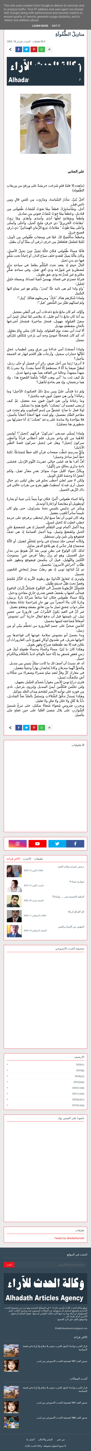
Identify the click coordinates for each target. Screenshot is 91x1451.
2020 (78, 1099)
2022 (78, 1088)
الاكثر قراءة (13, 858)
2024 (79, 1076)
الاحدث (27, 858)
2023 (79, 1082)
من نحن (61, 1439)
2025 (80, 1070)
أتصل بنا (30, 1439)
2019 (78, 1105)
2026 (80, 1064)
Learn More (40, 25)
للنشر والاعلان (45, 1439)
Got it (56, 25)
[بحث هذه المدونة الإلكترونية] (50, 1264)
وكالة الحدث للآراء (33, 1446)
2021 (78, 1093)
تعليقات (38, 858)
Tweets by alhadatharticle (69, 1238)
